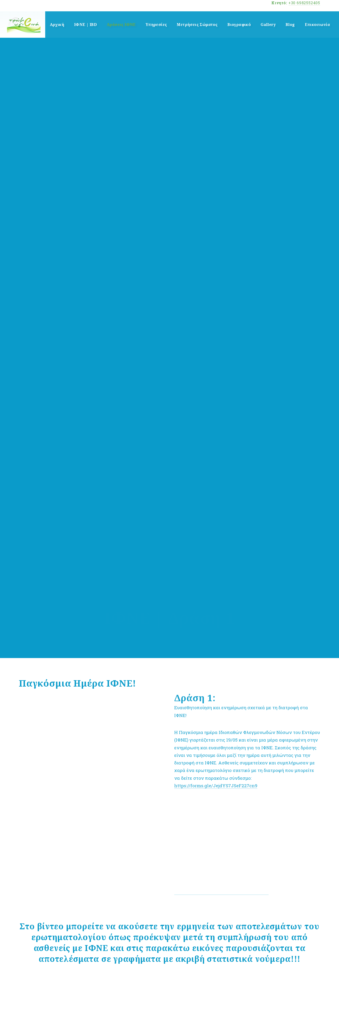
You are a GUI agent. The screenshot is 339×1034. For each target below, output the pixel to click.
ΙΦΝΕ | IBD (85, 24)
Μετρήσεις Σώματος (197, 24)
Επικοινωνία (317, 24)
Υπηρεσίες (156, 24)
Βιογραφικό (239, 24)
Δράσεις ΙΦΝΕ (121, 24)
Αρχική (57, 24)
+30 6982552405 (304, 2)
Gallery (268, 24)
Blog (290, 24)
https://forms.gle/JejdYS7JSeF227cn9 (215, 785)
